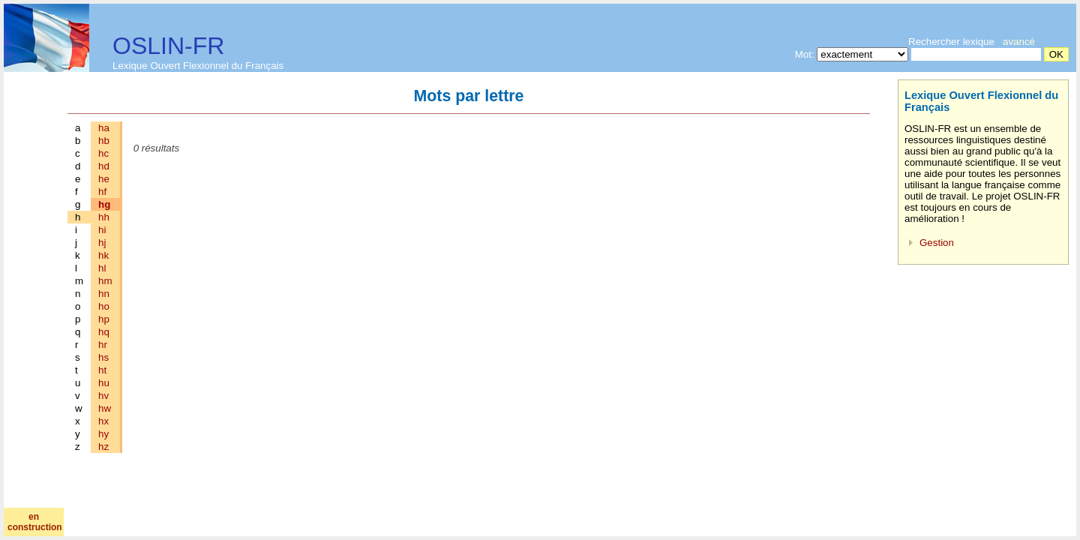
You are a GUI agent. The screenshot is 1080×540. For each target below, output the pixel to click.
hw (104, 408)
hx (103, 421)
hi (102, 230)
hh (104, 217)
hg (104, 204)
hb (104, 140)
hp (104, 319)
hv (103, 395)
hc (103, 153)
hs (103, 357)
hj (102, 242)
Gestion (937, 242)
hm (105, 280)
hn (104, 293)
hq (104, 332)
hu (104, 382)
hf (102, 191)
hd (104, 166)
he (104, 178)
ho (104, 306)
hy (103, 434)
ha (104, 128)
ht (102, 370)
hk (103, 255)
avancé (1019, 41)
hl (102, 268)
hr (102, 344)
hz (103, 446)
